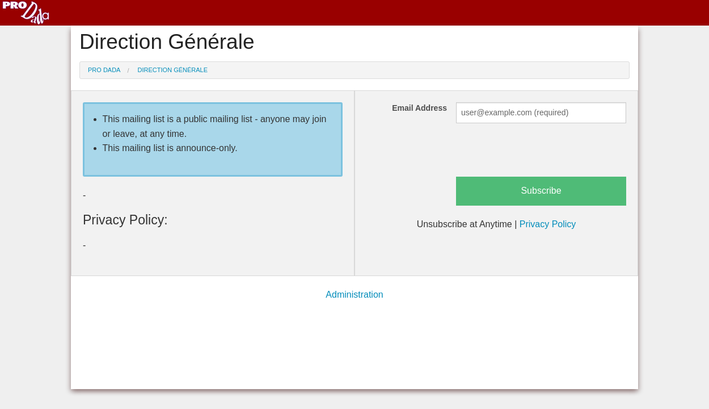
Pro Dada (104, 69)
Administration (354, 294)
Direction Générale (173, 69)
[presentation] (542, 154)
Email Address (419, 107)
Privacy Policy (548, 224)
